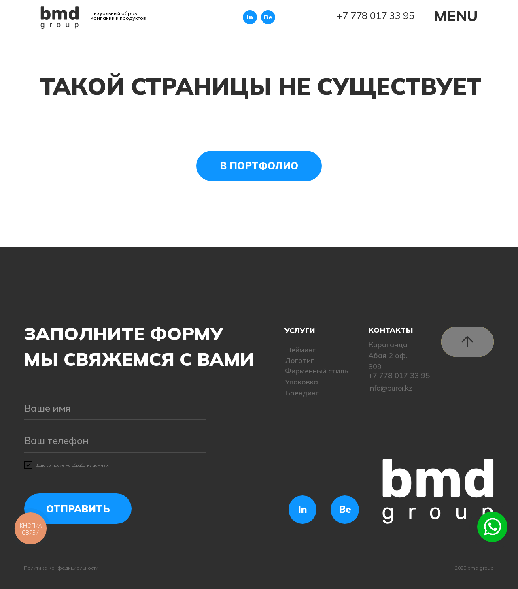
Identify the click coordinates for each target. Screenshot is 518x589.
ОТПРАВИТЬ (78, 509)
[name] (115, 408)
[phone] (115, 441)
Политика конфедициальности (61, 568)
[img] (59, 17)
